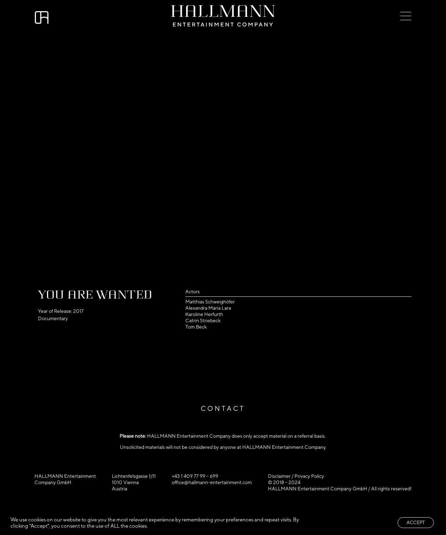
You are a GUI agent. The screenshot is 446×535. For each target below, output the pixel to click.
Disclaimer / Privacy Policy (296, 476)
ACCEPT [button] (416, 522)
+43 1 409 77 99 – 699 (195, 476)
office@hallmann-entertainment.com (212, 482)
